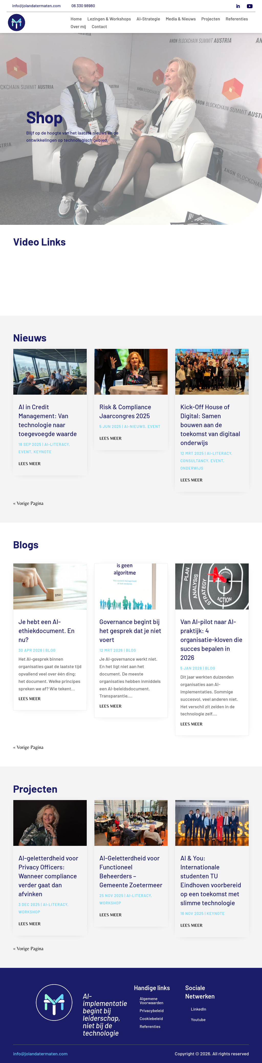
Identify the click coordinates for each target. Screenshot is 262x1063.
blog (50, 650)
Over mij (78, 27)
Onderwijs (191, 468)
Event (24, 451)
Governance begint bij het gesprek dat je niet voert (130, 630)
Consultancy (194, 460)
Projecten (210, 19)
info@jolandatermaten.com (36, 5)
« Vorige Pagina (28, 503)
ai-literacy (56, 444)
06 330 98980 (83, 5)
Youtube (198, 1019)
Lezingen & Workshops (109, 19)
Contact (99, 27)
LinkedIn (198, 1008)
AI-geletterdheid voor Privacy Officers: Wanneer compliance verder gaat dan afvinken (48, 876)
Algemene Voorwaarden (151, 1000)
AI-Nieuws (134, 426)
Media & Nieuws (181, 19)
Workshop (29, 912)
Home (76, 19)
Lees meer (29, 463)
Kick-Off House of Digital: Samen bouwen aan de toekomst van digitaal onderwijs (210, 424)
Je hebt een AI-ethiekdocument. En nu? (46, 630)
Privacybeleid (152, 1010)
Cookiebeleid (151, 1018)
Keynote (43, 451)
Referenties (237, 19)
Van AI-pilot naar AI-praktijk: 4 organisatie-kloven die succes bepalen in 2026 (211, 639)
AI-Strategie (148, 19)
